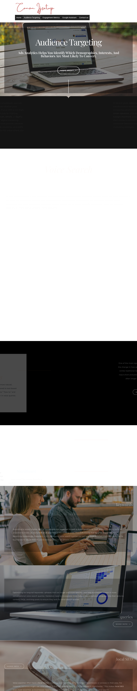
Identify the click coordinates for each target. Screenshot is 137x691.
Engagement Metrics (51, 17)
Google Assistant (69, 17)
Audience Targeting (32, 17)
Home (18, 17)
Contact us (83, 17)
